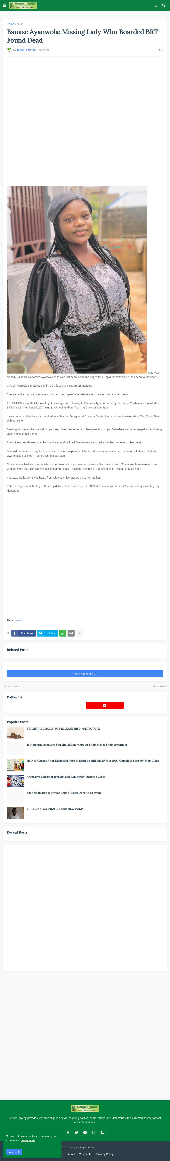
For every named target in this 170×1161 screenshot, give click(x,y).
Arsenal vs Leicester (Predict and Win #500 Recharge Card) (66, 776)
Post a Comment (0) (85, 673)
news (20, 24)
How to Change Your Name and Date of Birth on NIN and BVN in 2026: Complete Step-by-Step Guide (93, 760)
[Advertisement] (85, 119)
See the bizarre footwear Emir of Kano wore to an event (64, 793)
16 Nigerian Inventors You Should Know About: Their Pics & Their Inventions (77, 744)
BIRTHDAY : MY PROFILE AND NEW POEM (55, 809)
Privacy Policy (104, 1154)
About (71, 1154)
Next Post (159, 686)
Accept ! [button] (14, 1152)
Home (10, 24)
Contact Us (85, 1154)
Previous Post (13, 686)
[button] (4, 5)
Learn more (28, 1140)
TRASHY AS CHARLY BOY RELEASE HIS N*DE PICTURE (63, 728)
